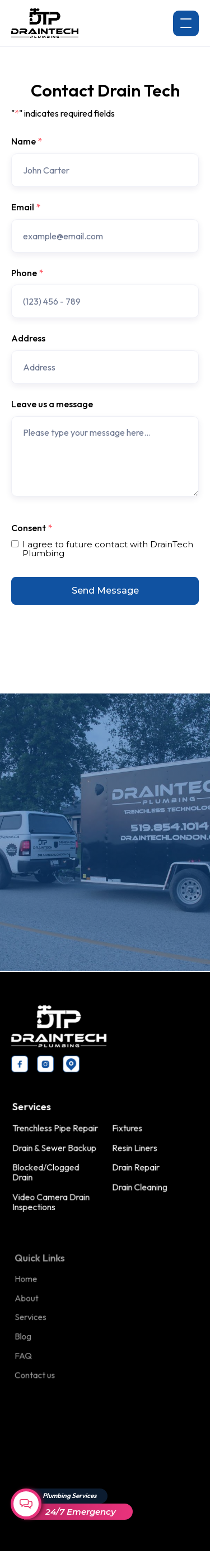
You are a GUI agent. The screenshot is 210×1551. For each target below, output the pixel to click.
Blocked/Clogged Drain (47, 1172)
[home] (44, 23)
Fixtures (127, 1128)
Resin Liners (134, 1147)
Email (25, 208)
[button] (186, 23)
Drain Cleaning (139, 1186)
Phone (27, 273)
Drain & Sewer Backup (56, 1147)
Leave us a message (52, 404)
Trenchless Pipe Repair (56, 1128)
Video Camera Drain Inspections (52, 1201)
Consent (31, 528)
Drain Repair (135, 1167)
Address (28, 339)
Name (26, 142)
